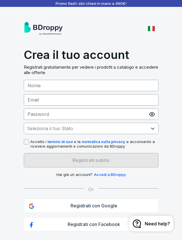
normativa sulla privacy (103, 141)
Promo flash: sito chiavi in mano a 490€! (91, 3)
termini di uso (60, 141)
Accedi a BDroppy (110, 174)
